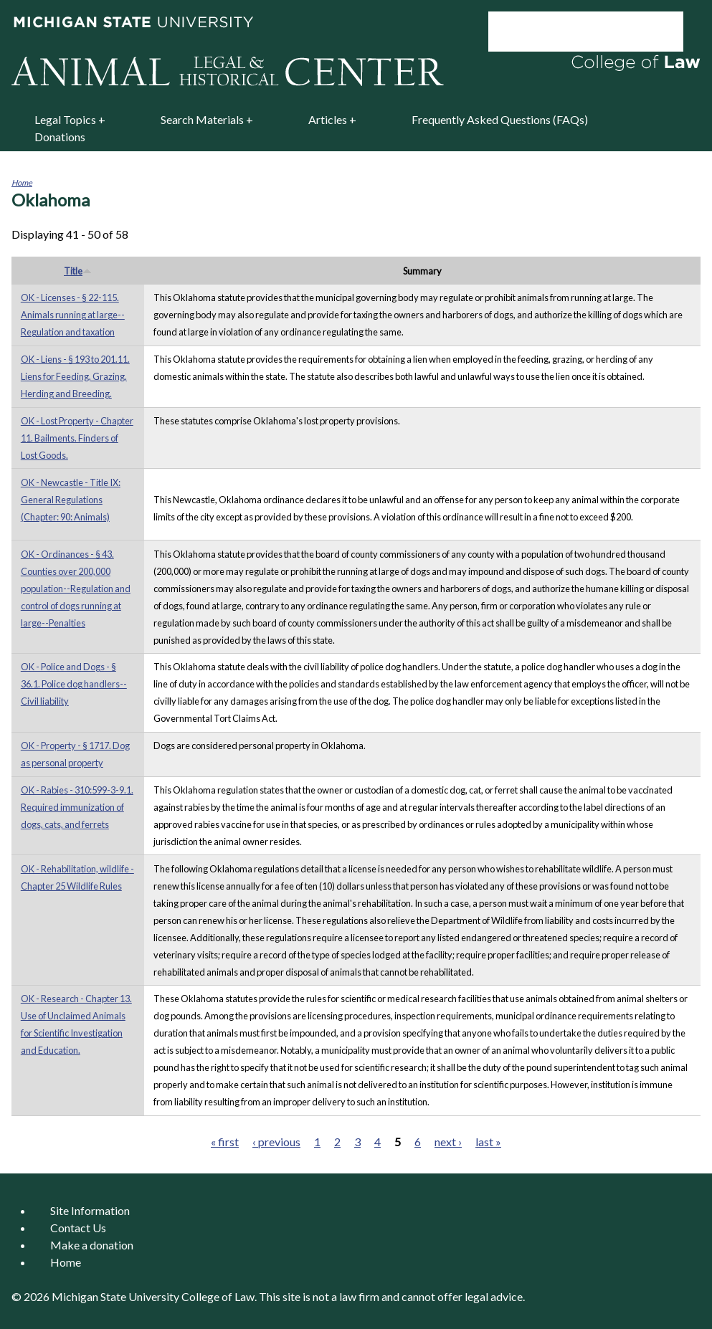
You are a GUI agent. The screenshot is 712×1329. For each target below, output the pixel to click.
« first (225, 1141)
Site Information (90, 1210)
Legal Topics (65, 119)
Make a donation (91, 1245)
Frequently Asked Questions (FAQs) (500, 119)
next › (448, 1141)
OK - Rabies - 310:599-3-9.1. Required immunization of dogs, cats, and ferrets (77, 807)
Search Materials (202, 119)
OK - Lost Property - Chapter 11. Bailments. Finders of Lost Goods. (77, 438)
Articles (327, 119)
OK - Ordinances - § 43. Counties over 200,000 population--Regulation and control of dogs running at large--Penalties (75, 588)
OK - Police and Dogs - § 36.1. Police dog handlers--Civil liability (74, 684)
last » (488, 1141)
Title (78, 271)
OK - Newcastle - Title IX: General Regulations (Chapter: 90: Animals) (70, 500)
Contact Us (78, 1227)
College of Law (218, 1296)
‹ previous (276, 1141)
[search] (566, 31)
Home (21, 182)
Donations (59, 136)
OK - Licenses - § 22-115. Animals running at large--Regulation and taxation (73, 315)
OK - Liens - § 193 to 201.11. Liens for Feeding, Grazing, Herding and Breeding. (75, 376)
